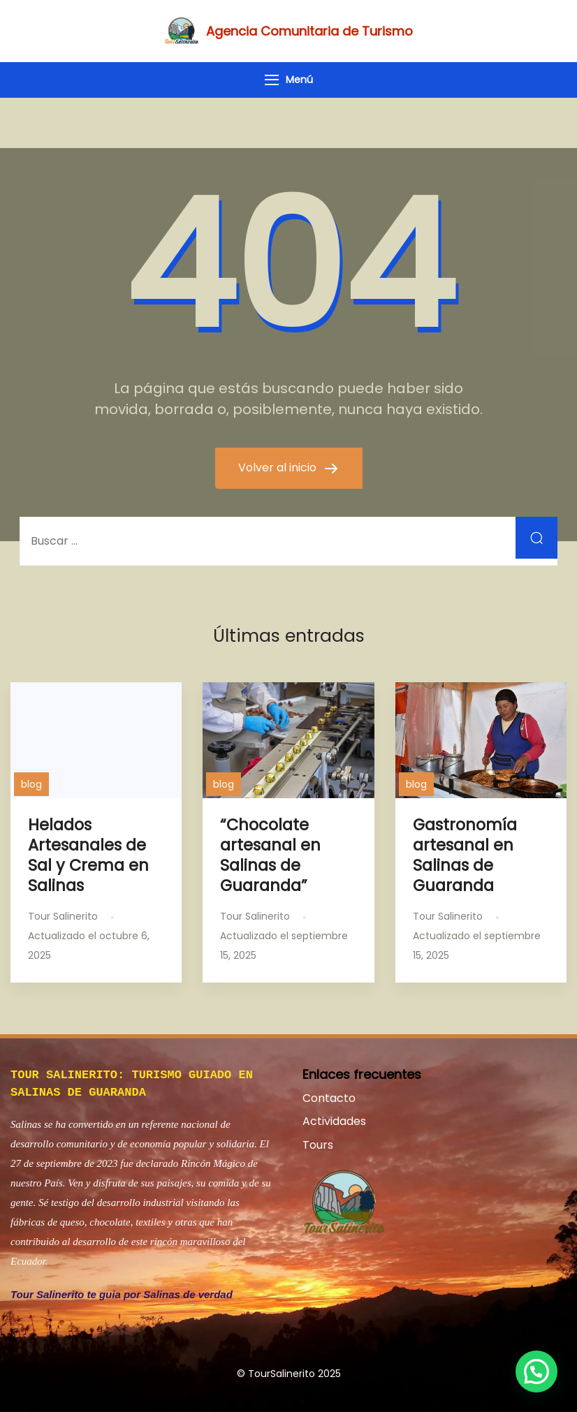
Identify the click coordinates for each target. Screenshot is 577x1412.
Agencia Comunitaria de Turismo (309, 31)
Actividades (334, 1121)
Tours (317, 1145)
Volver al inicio (278, 467)
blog (31, 784)
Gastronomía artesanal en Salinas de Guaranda (465, 855)
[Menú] (272, 80)
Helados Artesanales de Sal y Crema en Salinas (88, 855)
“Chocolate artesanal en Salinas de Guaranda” (270, 855)
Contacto (329, 1098)
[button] (536, 1371)
